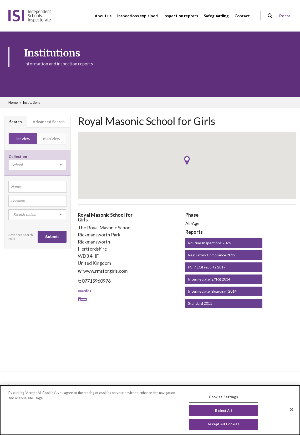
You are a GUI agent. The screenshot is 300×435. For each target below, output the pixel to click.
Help (11, 239)
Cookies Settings (223, 397)
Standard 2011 (200, 303)
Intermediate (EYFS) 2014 (209, 279)
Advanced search (20, 235)
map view (51, 138)
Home (13, 102)
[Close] (291, 410)
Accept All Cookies (223, 424)
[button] (187, 160)
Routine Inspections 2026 (209, 243)
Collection (18, 156)
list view (23, 138)
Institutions (31, 102)
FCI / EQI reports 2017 (207, 267)
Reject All (223, 411)
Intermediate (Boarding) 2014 (212, 291)
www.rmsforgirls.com (105, 271)
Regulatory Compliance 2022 (211, 255)
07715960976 (96, 281)
